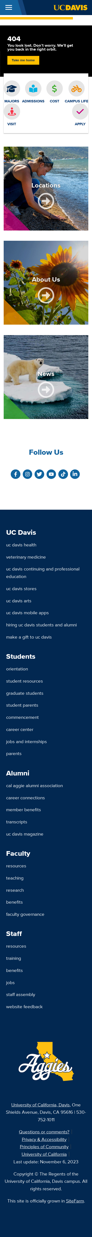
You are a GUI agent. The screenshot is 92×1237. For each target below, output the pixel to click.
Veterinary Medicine (26, 556)
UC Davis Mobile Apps (27, 612)
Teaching (15, 877)
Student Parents (22, 705)
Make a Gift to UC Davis (29, 636)
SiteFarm (75, 1200)
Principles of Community (44, 1146)
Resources (16, 865)
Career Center (19, 729)
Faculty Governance (25, 914)
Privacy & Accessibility (44, 1139)
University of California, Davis (40, 1104)
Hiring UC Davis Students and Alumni (41, 624)
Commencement (22, 717)
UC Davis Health (21, 544)
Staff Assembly (20, 994)
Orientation (17, 668)
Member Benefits (23, 809)
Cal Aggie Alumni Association (34, 785)
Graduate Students (24, 693)
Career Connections (25, 797)
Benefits (14, 902)
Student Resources (24, 680)
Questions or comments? (44, 1131)
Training (13, 958)
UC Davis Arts (18, 600)
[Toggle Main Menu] (8, 7)
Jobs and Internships (26, 741)
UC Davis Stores (21, 588)
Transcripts (16, 821)
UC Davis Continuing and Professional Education (42, 572)
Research (15, 890)
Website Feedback (24, 1006)
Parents (14, 753)
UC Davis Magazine (24, 833)
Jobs (10, 982)
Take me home (23, 60)
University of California (44, 1154)
